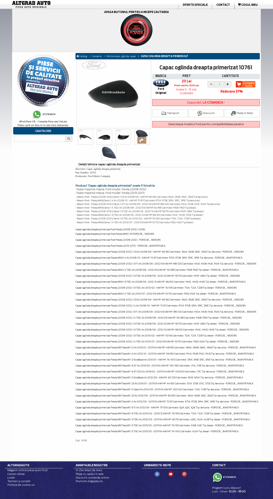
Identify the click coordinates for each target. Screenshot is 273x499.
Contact (223, 4)
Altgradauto (18, 465)
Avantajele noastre (92, 465)
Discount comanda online (92, 477)
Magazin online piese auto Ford (27, 470)
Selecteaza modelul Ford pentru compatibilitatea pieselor (206, 124)
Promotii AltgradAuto (89, 481)
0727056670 (229, 476)
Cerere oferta (15, 474)
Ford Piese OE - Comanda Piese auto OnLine (43, 121)
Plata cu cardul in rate (90, 474)
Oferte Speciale (195, 4)
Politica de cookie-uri (21, 484)
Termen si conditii (18, 481)
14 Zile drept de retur (89, 470)
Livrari (11, 477)
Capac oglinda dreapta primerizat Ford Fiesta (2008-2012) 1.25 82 (110, 229)
